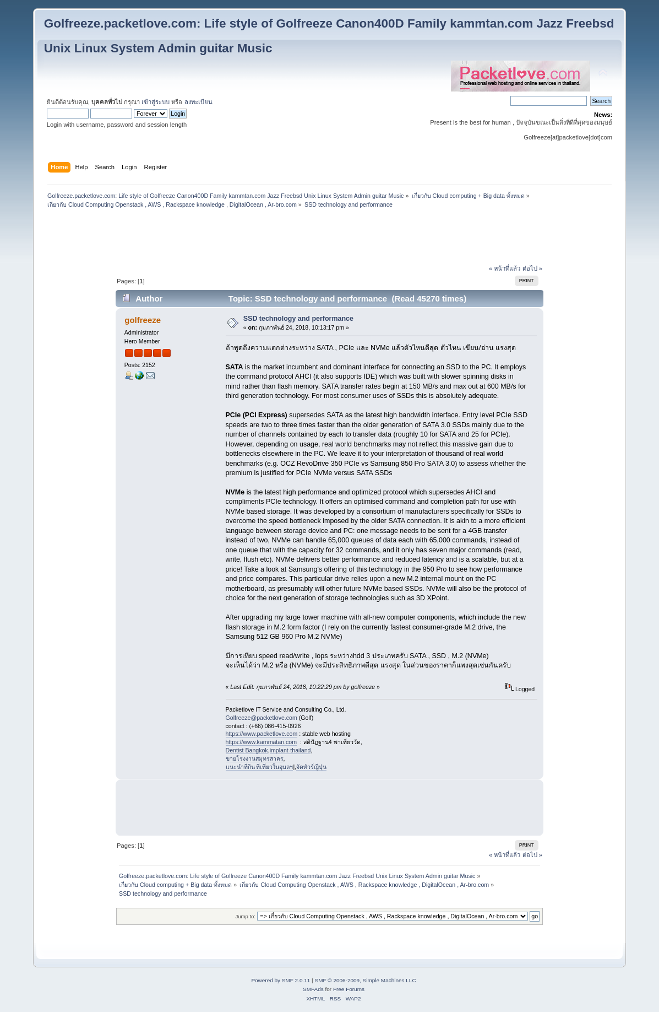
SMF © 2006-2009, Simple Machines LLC (365, 980)
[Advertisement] (329, 238)
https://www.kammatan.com (261, 742)
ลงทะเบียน (198, 102)
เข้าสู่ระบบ (155, 102)
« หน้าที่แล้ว (504, 268)
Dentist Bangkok (247, 750)
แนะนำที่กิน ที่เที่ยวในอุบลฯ (259, 766)
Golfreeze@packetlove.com (261, 717)
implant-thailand (290, 750)
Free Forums (348, 989)
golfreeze (142, 320)
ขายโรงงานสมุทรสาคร (255, 758)
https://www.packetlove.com (262, 733)
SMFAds (313, 989)
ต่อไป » (532, 268)
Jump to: (245, 916)
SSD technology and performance (298, 318)
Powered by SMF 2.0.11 (280, 980)
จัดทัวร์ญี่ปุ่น (311, 766)
